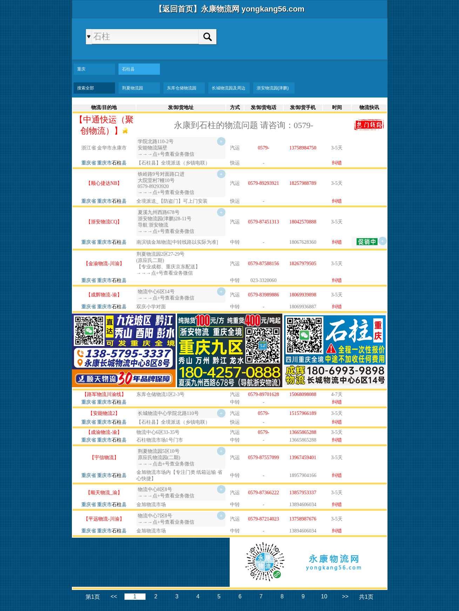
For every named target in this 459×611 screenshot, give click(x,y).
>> (345, 596)
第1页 (93, 597)
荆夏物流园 (132, 88)
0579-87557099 (263, 457)
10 (324, 596)
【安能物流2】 (104, 413)
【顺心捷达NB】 (104, 183)
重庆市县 (112, 163)
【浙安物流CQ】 (104, 221)
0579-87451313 (263, 221)
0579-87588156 (263, 263)
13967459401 (302, 457)
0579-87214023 (263, 519)
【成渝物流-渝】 (104, 432)
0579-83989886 (263, 294)
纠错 (337, 163)
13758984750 (302, 147)
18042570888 (302, 221)
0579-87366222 (263, 492)
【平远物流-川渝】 (103, 519)
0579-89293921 (263, 183)
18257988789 (302, 183)
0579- (263, 147)
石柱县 (128, 69)
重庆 (81, 69)
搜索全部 (85, 88)
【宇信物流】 (104, 457)
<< (113, 596)
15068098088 (302, 394)
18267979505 (302, 263)
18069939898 (302, 294)
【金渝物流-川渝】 (103, 263)
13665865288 (302, 432)
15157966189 (302, 413)
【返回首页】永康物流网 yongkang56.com (230, 9)
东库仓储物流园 (181, 88)
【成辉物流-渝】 (104, 294)
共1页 (366, 597)
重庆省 (88, 163)
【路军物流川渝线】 (104, 394)
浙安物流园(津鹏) (273, 88)
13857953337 (302, 492)
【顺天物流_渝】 (104, 492)
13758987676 (302, 519)
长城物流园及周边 (228, 88)
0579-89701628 (263, 394)
